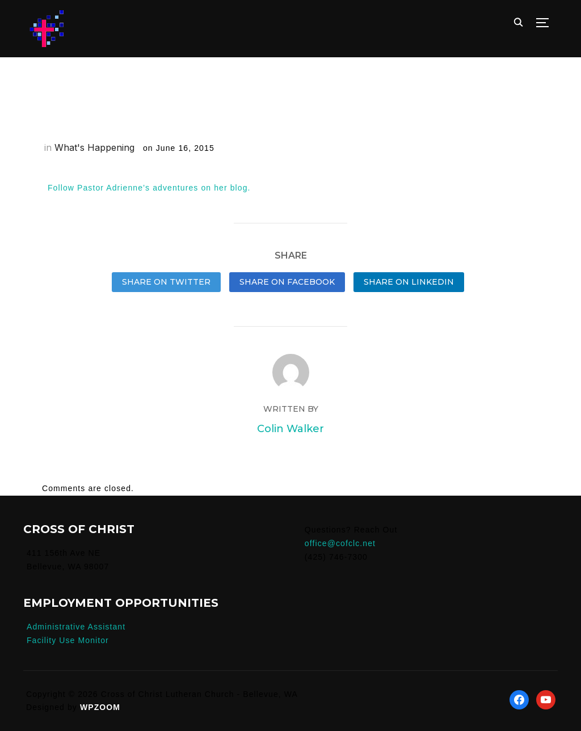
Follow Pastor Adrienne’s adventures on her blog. (149, 187)
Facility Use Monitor (68, 640)
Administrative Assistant (76, 626)
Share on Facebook (287, 282)
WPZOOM (100, 707)
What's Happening (94, 147)
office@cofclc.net (340, 543)
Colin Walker (290, 428)
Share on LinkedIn (409, 282)
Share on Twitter (166, 282)
